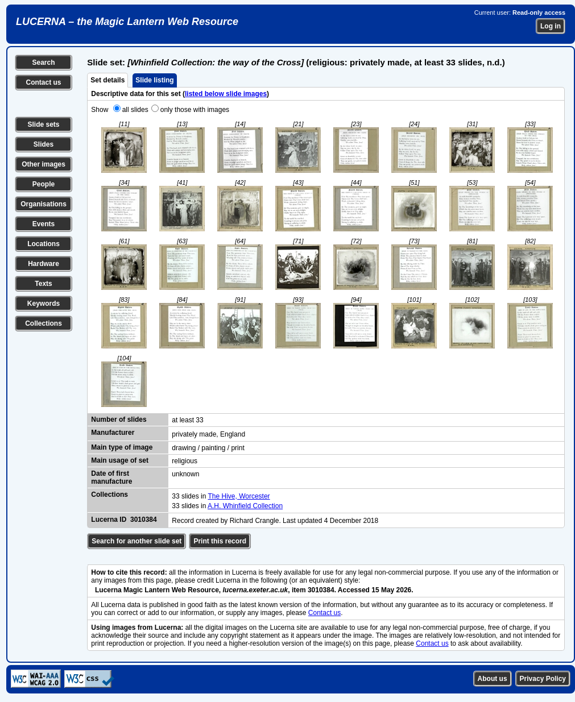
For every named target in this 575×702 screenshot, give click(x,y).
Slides (43, 144)
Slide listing (154, 80)
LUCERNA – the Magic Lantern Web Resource (127, 21)
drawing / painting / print (208, 448)
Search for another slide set (136, 541)
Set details (107, 80)
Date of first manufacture (111, 477)
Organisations (43, 204)
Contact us (43, 82)
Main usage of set (119, 460)
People (43, 184)
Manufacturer (112, 433)
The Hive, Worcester (239, 496)
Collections (43, 323)
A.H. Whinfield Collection (245, 506)
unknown (185, 474)
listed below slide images (226, 94)
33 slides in (190, 496)
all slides (135, 110)
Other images (43, 164)
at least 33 (187, 420)
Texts (43, 284)
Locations (43, 244)
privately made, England (208, 434)
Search (43, 63)
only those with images (194, 110)
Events (43, 224)
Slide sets (43, 124)
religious (184, 461)
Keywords (43, 304)
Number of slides (118, 419)
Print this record (219, 541)
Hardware (43, 264)
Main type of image (121, 447)
